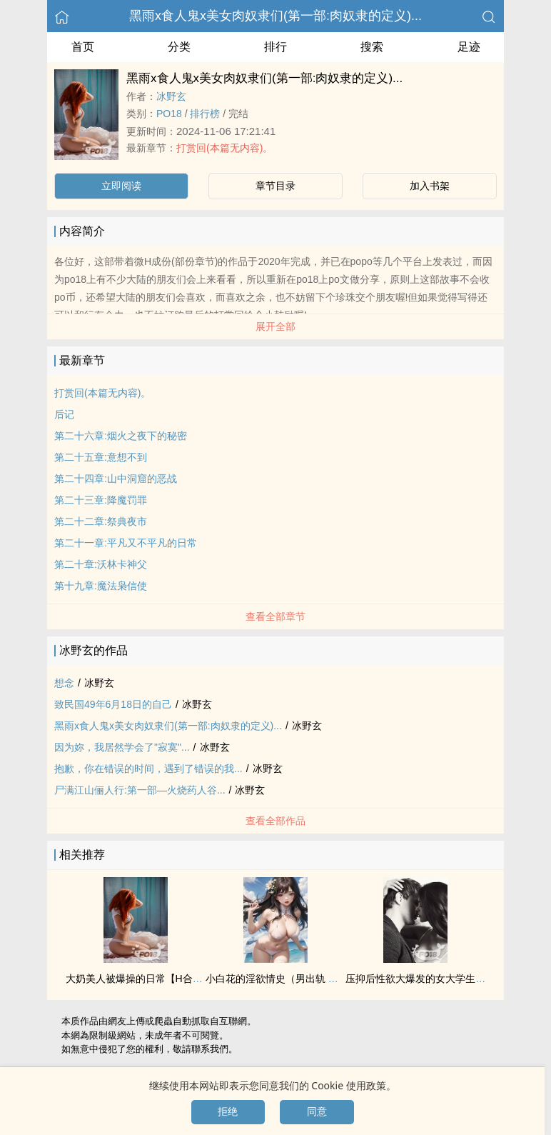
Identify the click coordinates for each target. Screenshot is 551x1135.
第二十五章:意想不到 (100, 457)
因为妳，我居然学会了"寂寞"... (122, 747)
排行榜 (205, 113)
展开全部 (275, 326)
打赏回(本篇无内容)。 (224, 148)
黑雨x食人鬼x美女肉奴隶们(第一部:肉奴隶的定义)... (275, 16)
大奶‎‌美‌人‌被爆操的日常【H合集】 (139, 978)
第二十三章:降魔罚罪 (100, 500)
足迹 (469, 47)
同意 (317, 1111)
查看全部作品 (275, 820)
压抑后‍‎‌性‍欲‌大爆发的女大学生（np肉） (431, 978)
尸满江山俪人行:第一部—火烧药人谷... (140, 790)
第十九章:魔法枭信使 (100, 585)
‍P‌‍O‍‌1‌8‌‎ (169, 113)
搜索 (371, 47)
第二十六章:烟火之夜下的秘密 (120, 435)
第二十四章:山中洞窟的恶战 (115, 478)
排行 (275, 47)
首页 (82, 47)
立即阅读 (121, 185)
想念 (64, 683)
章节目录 (275, 185)
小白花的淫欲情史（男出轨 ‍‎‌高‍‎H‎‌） (280, 978)
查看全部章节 (275, 616)
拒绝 (228, 1111)
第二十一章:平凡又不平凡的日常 (125, 543)
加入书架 (430, 185)
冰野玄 (171, 96)
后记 (64, 414)
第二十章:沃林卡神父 (100, 564)
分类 (179, 47)
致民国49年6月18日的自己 (113, 704)
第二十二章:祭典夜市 (100, 521)
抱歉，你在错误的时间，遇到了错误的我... (148, 768)
